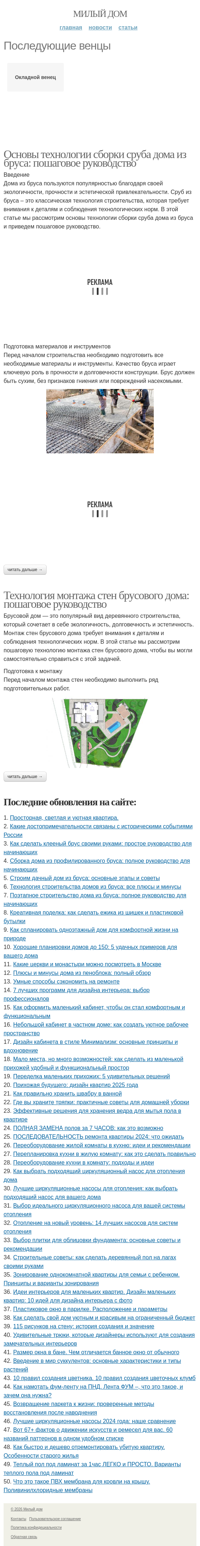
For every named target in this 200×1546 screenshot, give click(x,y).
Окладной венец (35, 77)
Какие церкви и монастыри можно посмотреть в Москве (87, 964)
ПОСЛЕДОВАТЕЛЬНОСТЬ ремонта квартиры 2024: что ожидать (98, 1137)
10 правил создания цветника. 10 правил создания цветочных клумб (104, 1378)
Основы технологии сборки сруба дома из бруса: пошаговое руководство (95, 158)
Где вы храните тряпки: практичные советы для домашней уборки (101, 1102)
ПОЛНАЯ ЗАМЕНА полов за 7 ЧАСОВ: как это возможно (88, 1128)
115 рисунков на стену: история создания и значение (83, 1326)
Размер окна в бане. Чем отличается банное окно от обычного (96, 1352)
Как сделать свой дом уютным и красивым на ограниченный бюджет (104, 1318)
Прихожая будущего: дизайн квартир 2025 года (75, 1085)
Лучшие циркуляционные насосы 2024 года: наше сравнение (94, 1421)
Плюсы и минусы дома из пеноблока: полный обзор (82, 973)
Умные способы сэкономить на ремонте (66, 981)
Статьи (128, 27)
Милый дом (100, 14)
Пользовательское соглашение (55, 1519)
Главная (70, 27)
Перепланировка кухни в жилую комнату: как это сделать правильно (104, 1154)
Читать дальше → (25, 569)
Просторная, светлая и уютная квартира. (64, 818)
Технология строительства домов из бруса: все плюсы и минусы (95, 887)
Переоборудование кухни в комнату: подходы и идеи (83, 1163)
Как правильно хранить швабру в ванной (67, 1094)
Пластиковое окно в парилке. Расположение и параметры (90, 1309)
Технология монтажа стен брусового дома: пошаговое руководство (96, 599)
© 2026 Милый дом (27, 1509)
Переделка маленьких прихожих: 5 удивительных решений (91, 1076)
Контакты (18, 1519)
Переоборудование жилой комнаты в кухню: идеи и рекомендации (102, 1145)
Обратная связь (24, 1537)
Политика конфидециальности (36, 1527)
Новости (100, 27)
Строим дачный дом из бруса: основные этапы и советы (85, 878)
